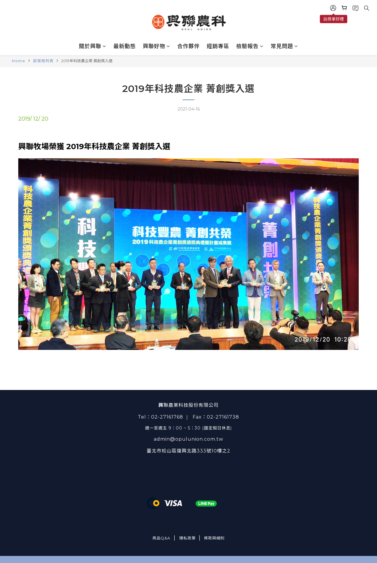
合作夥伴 (188, 46)
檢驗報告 (250, 46)
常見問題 (284, 46)
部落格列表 (43, 60)
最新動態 (124, 46)
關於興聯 (92, 46)
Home (18, 60)
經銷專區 (218, 46)
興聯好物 (156, 46)
